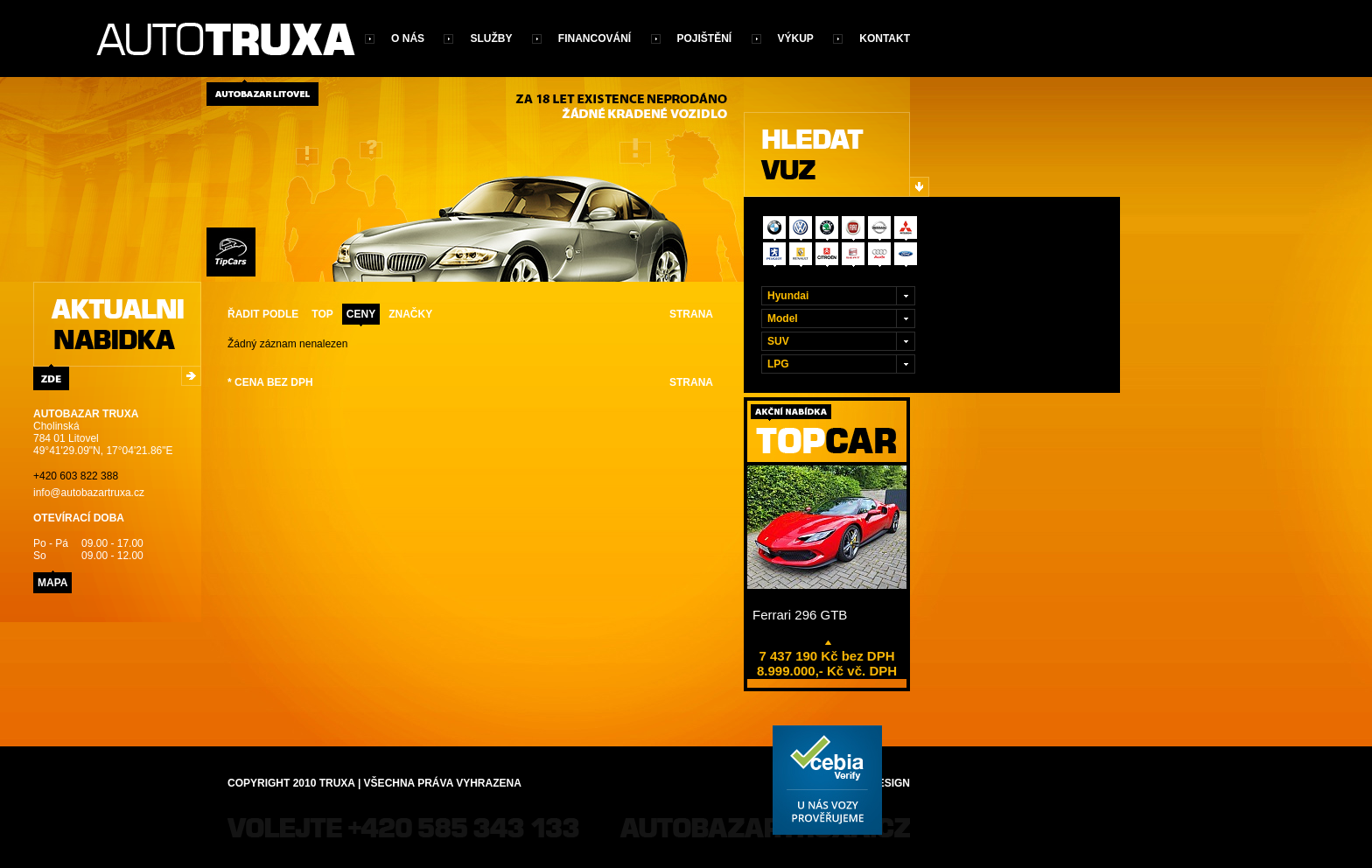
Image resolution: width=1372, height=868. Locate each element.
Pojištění (704, 38)
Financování (594, 38)
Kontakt (884, 38)
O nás (407, 38)
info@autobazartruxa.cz (88, 492)
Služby (491, 38)
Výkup (796, 38)
